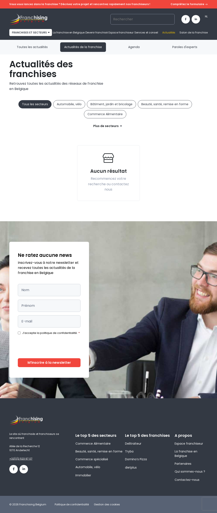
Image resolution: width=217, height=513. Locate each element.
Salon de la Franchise (193, 32)
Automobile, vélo (69, 104)
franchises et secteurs (29, 32)
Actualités (168, 32)
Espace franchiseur (121, 32)
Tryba (129, 451)
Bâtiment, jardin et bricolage (111, 104)
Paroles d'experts (184, 47)
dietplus (131, 467)
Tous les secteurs (35, 104)
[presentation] (50, 346)
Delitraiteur (133, 443)
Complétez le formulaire (189, 4)
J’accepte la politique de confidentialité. (51, 333)
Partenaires (183, 464)
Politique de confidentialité (72, 504)
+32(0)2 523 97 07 (20, 458)
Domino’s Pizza (136, 459)
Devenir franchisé (96, 32)
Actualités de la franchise (83, 47)
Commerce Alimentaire (105, 114)
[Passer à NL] (206, 16)
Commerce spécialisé (91, 459)
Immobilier (83, 475)
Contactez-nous (187, 480)
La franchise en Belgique (69, 32)
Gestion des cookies (107, 504)
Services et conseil (146, 32)
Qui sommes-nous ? (190, 471)
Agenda (134, 47)
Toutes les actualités (32, 47)
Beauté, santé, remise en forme (164, 104)
